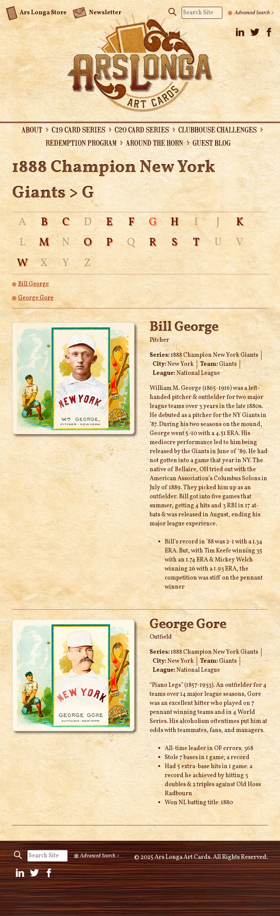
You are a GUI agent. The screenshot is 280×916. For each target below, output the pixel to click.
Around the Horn (154, 142)
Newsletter (96, 12)
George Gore (36, 298)
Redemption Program (81, 142)
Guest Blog (212, 142)
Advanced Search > (254, 13)
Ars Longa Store (36, 11)
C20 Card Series (142, 129)
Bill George (33, 284)
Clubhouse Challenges (217, 129)
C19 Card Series (78, 129)
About (31, 129)
